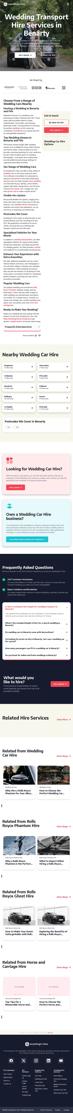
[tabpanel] (19, 782)
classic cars (18, 189)
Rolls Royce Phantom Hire (13, 858)
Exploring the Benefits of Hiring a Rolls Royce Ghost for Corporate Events (53, 933)
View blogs (64, 756)
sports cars (12, 191)
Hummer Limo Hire (60, 1090)
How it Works (24, 1087)
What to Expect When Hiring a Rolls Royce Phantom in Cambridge (51, 862)
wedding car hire (18, 128)
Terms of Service (46, 1110)
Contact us (7, 1084)
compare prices (16, 321)
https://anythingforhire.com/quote (17, 319)
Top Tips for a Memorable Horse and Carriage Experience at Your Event (17, 1003)
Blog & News (8, 1077)
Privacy (57, 1110)
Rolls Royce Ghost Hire (12, 928)
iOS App (25, 1092)
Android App (26, 1095)
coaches (37, 247)
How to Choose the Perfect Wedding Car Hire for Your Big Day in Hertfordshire (52, 792)
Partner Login (24, 1082)
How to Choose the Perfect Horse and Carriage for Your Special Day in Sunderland (53, 1003)
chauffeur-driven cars (22, 205)
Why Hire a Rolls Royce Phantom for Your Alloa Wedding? (18, 792)
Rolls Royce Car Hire (61, 1093)
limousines (15, 179)
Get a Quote (8, 1074)
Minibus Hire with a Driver (60, 1085)
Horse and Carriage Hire (13, 998)
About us (7, 1081)
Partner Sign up (26, 1077)
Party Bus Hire (40, 1085)
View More (64, 719)
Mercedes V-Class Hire (41, 1090)
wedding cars (9, 173)
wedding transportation (23, 240)
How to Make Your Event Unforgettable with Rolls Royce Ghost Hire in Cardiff (19, 933)
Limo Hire (38, 1076)
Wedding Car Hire (11, 787)
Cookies (66, 1110)
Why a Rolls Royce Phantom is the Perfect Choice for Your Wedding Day (19, 862)
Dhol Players (58, 1076)
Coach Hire (39, 1082)
